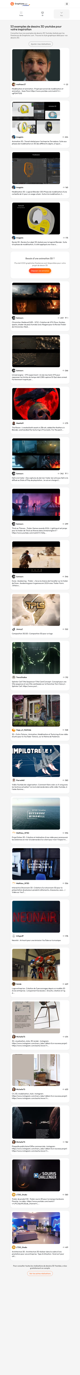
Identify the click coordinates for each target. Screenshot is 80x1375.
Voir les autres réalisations (40, 1273)
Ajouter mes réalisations (41, 44)
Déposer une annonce (40, 271)
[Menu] (66, 4)
